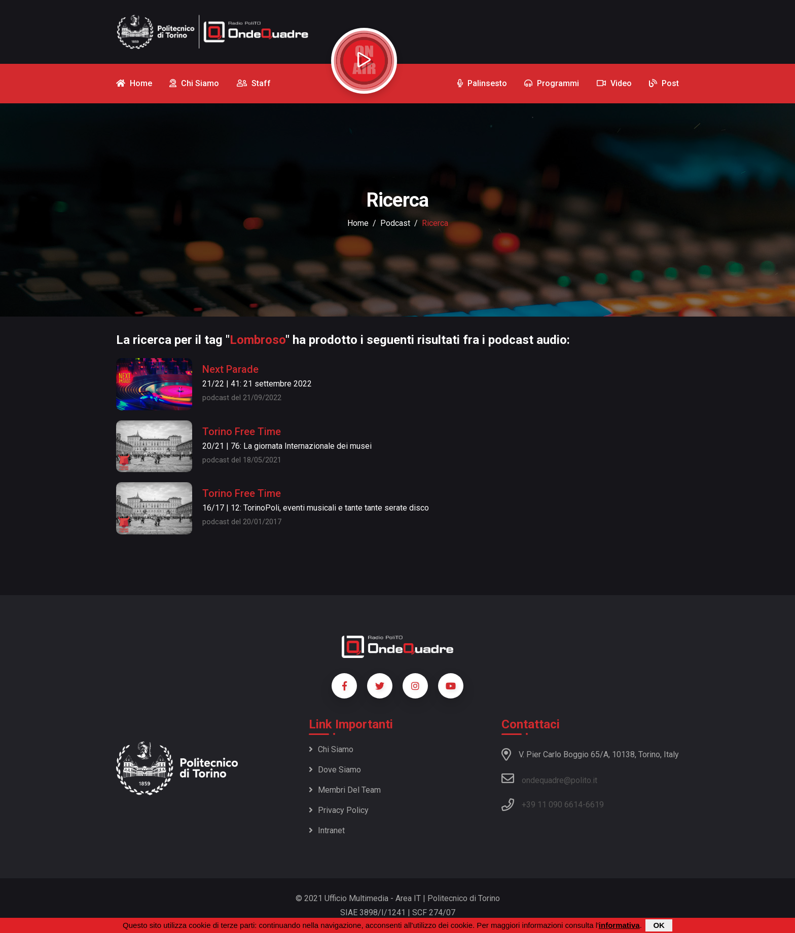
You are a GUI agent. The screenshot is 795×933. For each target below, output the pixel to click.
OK (659, 925)
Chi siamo (331, 749)
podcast (395, 223)
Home (358, 223)
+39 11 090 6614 (552, 804)
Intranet (327, 830)
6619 (595, 804)
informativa (619, 925)
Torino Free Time (241, 431)
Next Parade (230, 369)
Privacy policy (339, 810)
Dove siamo (335, 769)
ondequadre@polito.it (549, 778)
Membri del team (345, 790)
